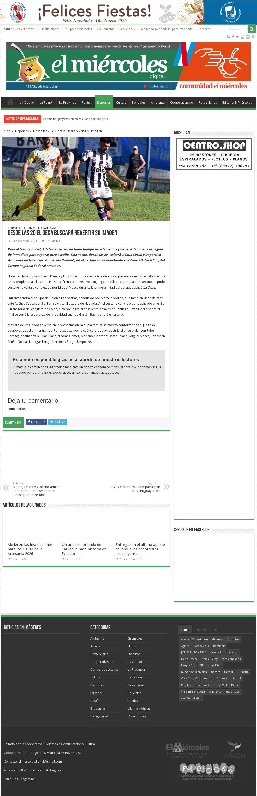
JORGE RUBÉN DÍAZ (193, 652)
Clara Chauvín (189, 678)
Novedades (136, 685)
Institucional (50, 29)
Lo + (217, 630)
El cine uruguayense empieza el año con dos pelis (75, 119)
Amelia (95, 646)
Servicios (125, 29)
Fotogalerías (208, 102)
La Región (47, 102)
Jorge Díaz (214, 665)
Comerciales (99, 654)
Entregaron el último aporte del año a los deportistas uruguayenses (140, 549)
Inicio (7, 131)
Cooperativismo (181, 102)
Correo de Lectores (104, 669)
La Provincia (67, 102)
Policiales (138, 102)
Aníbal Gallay (210, 659)
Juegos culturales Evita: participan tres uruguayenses (134, 487)
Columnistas (105, 29)
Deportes (104, 102)
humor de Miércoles (194, 672)
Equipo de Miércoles (78, 29)
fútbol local (232, 691)
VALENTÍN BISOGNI (193, 691)
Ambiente (158, 102)
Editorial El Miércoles (237, 102)
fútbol (237, 678)
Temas (185, 630)
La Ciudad (27, 102)
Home (10, 102)
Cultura (121, 102)
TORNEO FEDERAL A (225, 685)
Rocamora (219, 646)
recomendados (231, 659)
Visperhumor (137, 716)
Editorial (96, 693)
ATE (202, 665)
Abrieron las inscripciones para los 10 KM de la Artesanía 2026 (30, 549)
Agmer (185, 646)
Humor (133, 646)
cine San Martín (191, 698)
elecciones (202, 685)
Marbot (228, 672)
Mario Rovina (189, 659)
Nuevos (202, 630)
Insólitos (134, 654)
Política (87, 102)
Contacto (204, 29)
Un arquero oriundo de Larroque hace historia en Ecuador (84, 549)
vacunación (217, 652)
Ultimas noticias (139, 708)
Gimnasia (218, 639)
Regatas (186, 685)
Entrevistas (98, 708)
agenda (233, 652)
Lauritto (207, 678)
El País (94, 701)
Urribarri (242, 672)
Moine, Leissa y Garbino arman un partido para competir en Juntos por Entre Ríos (38, 489)
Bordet (215, 672)
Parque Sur (188, 665)
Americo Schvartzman (194, 639)
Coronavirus (201, 646)
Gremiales (135, 638)
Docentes (223, 678)
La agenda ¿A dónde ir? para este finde (166, 29)
